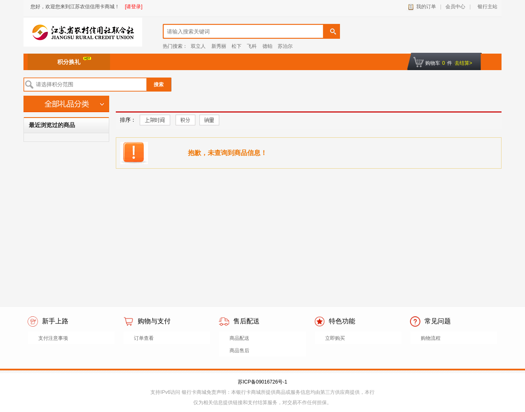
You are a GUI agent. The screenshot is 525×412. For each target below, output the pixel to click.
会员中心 (455, 6)
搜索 (159, 84)
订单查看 (144, 338)
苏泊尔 (285, 46)
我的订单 (426, 6)
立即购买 (335, 338)
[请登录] (134, 6)
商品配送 (239, 338)
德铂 (267, 46)
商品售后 (239, 350)
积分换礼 (74, 61)
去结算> (463, 63)
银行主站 (486, 6)
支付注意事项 (53, 338)
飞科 (252, 46)
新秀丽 (218, 46)
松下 (236, 46)
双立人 (198, 46)
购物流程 (431, 338)
